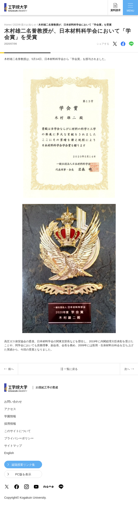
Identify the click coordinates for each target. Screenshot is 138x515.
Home (7, 24)
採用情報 (10, 423)
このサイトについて (17, 431)
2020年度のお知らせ (24, 24)
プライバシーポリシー (19, 438)
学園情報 (10, 416)
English (9, 453)
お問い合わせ (13, 401)
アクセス (10, 409)
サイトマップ (13, 445)
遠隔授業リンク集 (23, 464)
